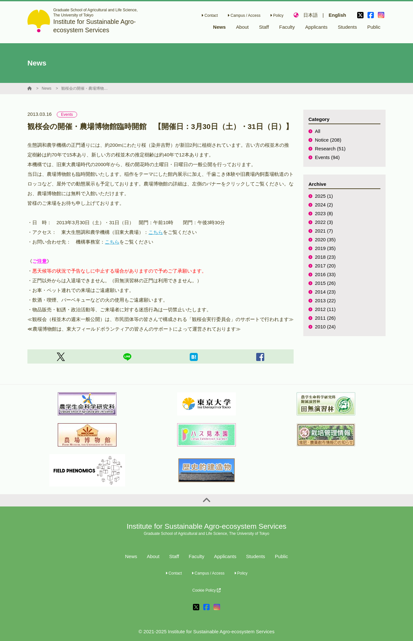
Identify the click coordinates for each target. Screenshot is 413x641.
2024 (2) (324, 204)
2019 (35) (325, 248)
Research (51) (330, 148)
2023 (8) (324, 213)
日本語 (310, 15)
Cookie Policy (206, 590)
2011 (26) (325, 318)
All (317, 131)
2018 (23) (325, 257)
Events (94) (327, 157)
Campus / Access (243, 15)
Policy (276, 15)
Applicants (225, 556)
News (46, 88)
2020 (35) (325, 239)
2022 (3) (324, 222)
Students (255, 556)
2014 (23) (325, 292)
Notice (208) (328, 140)
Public (281, 556)
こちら (155, 232)
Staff (174, 556)
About (153, 556)
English (337, 15)
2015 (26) (325, 283)
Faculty (196, 556)
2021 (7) (324, 231)
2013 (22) (325, 300)
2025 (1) (324, 196)
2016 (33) (325, 274)
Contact (209, 15)
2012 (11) (325, 309)
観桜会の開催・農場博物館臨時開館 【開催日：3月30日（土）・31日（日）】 (85, 88)
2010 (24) (325, 326)
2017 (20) (325, 265)
